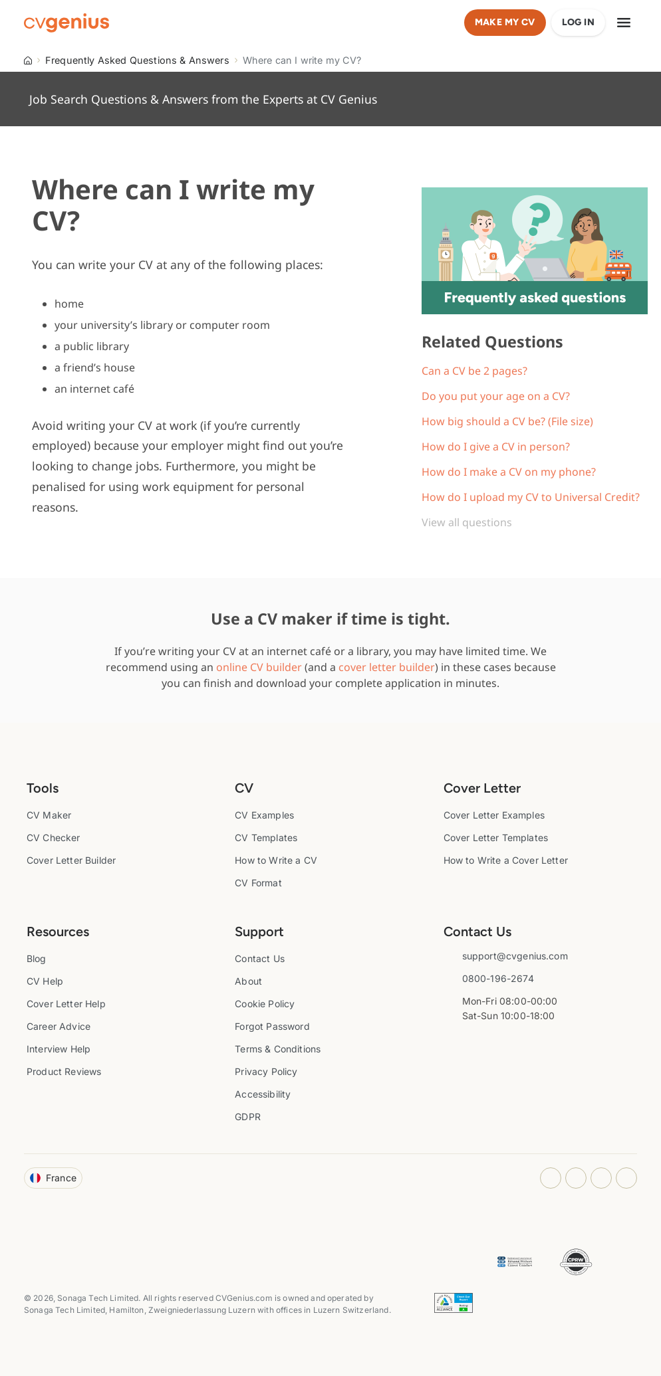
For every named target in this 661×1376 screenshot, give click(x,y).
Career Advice (58, 1026)
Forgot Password (272, 1026)
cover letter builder (386, 667)
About (248, 981)
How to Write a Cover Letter (506, 860)
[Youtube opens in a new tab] (601, 1178)
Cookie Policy (265, 1003)
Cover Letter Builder (71, 860)
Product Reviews (64, 1071)
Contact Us (260, 958)
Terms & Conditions (278, 1048)
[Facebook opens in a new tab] (576, 1178)
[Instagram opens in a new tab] (550, 1178)
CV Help (45, 981)
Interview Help (58, 1048)
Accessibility (263, 1094)
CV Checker (53, 837)
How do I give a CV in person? (496, 446)
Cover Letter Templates (496, 837)
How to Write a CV (276, 860)
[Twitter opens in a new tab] (626, 1178)
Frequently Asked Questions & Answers (137, 60)
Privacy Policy (266, 1071)
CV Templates (266, 837)
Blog (37, 958)
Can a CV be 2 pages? (474, 370)
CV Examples (264, 815)
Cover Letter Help (66, 1003)
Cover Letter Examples (494, 815)
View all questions (467, 522)
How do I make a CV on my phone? (509, 471)
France (53, 1177)
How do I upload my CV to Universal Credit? (531, 497)
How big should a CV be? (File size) (507, 421)
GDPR (248, 1116)
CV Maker (49, 815)
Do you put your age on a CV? (496, 396)
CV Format (258, 882)
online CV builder (259, 667)
